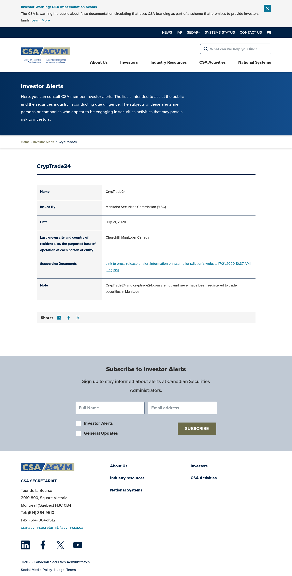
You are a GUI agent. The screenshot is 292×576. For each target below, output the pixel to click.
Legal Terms (66, 569)
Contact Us (251, 32)
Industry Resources (168, 62)
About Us (99, 62)
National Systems (254, 62)
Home (25, 141)
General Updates (101, 433)
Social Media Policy (36, 569)
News (167, 32)
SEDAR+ (193, 32)
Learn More (40, 20)
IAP (179, 32)
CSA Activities (212, 62)
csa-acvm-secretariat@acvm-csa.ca (52, 527)
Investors (129, 62)
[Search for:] (235, 49)
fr (269, 32)
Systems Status (220, 32)
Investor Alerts (43, 141)
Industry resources (127, 478)
